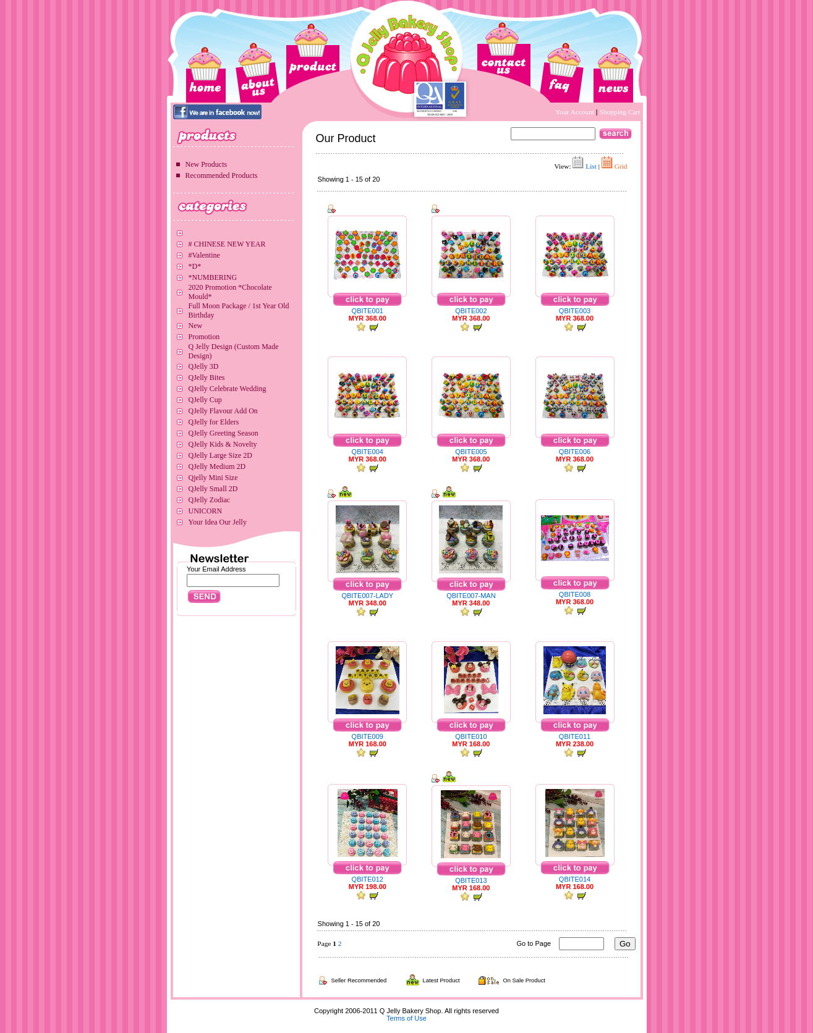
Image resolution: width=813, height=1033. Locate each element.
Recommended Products (221, 175)
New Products (206, 164)
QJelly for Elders (214, 422)
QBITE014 (574, 879)
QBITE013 (471, 880)
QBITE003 (574, 310)
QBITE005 (471, 451)
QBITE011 (574, 736)
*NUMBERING (213, 277)
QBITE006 (574, 451)
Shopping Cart (620, 112)
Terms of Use (406, 1018)
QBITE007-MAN (470, 595)
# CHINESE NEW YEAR (227, 244)
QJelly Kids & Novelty (223, 444)
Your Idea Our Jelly (218, 522)
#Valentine (204, 255)
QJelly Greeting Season (223, 433)
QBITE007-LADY (367, 595)
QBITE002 (471, 310)
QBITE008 (574, 594)
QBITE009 (367, 736)
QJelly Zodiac (210, 499)
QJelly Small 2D (213, 488)
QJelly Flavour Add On (223, 411)
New (196, 325)
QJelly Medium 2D (217, 466)
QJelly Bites (207, 377)
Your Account (575, 112)
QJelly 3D (204, 366)
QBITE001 (367, 310)
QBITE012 (367, 879)
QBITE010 (471, 736)
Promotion (204, 336)
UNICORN (206, 511)
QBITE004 (367, 451)
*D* (195, 266)
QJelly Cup (205, 399)
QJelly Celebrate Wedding (227, 388)
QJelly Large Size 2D (220, 455)
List (591, 166)
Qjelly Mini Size (213, 477)
